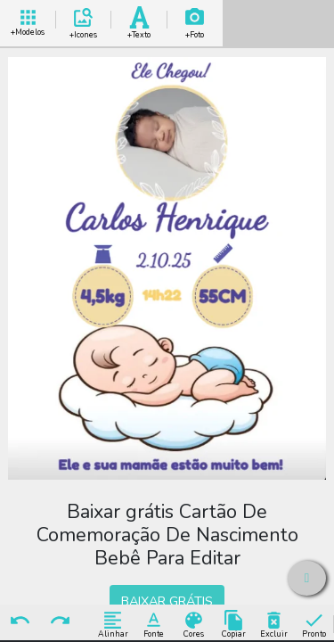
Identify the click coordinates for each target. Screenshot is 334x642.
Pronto (314, 623)
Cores (193, 623)
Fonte (153, 623)
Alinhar (112, 623)
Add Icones (84, 20)
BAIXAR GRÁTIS (167, 601)
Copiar (233, 623)
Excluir (273, 623)
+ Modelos (28, 20)
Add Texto (139, 20)
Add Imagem (195, 20)
